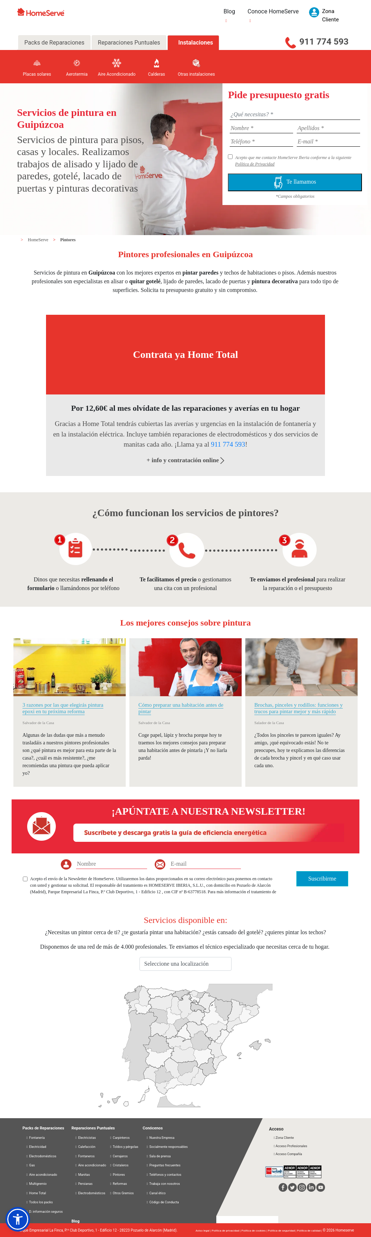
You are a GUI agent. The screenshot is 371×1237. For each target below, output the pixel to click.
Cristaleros (119, 1165)
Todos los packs (39, 1202)
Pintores (67, 239)
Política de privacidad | (226, 1230)
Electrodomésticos (41, 1156)
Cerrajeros (118, 1156)
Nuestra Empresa (160, 1138)
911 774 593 (324, 42)
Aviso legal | (204, 1230)
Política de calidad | (310, 1230)
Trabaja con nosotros (163, 1184)
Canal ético (156, 1193)
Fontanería (35, 1138)
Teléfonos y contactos (164, 1175)
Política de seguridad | (282, 1230)
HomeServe (39, 239)
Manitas (82, 1175)
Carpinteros (119, 1138)
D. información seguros (44, 1211)
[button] (17, 1219)
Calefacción (85, 1147)
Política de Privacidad (255, 164)
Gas (30, 1165)
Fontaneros (85, 1156)
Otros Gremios (121, 1193)
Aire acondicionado (41, 1175)
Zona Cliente (283, 1138)
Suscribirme (322, 878)
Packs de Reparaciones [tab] (54, 42)
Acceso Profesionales (290, 1146)
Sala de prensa (158, 1156)
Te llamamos (295, 182)
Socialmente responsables (167, 1147)
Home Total (36, 1193)
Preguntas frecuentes (163, 1165)
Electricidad (36, 1147)
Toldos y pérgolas (123, 1147)
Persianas (83, 1184)
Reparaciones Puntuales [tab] (129, 42)
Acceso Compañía (287, 1154)
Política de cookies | (254, 1230)
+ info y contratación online (186, 460)
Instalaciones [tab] (195, 42)
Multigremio (36, 1184)
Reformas (118, 1184)
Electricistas (85, 1138)
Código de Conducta (162, 1202)
